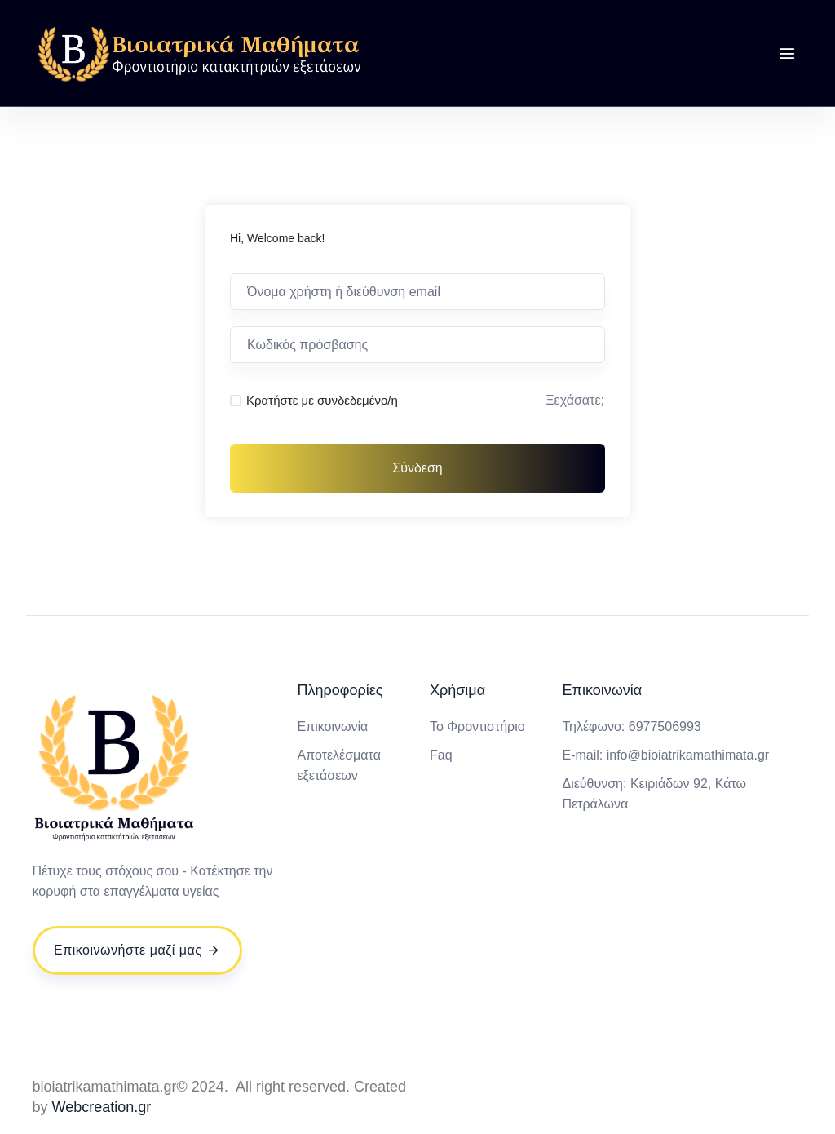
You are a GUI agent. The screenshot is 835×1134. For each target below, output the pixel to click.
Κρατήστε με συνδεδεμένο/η (322, 400)
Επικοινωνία (332, 726)
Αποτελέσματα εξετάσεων (338, 765)
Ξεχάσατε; (575, 400)
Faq (441, 755)
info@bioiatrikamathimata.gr (688, 755)
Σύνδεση (417, 468)
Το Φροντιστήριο (477, 726)
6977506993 (665, 726)
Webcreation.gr (102, 1107)
